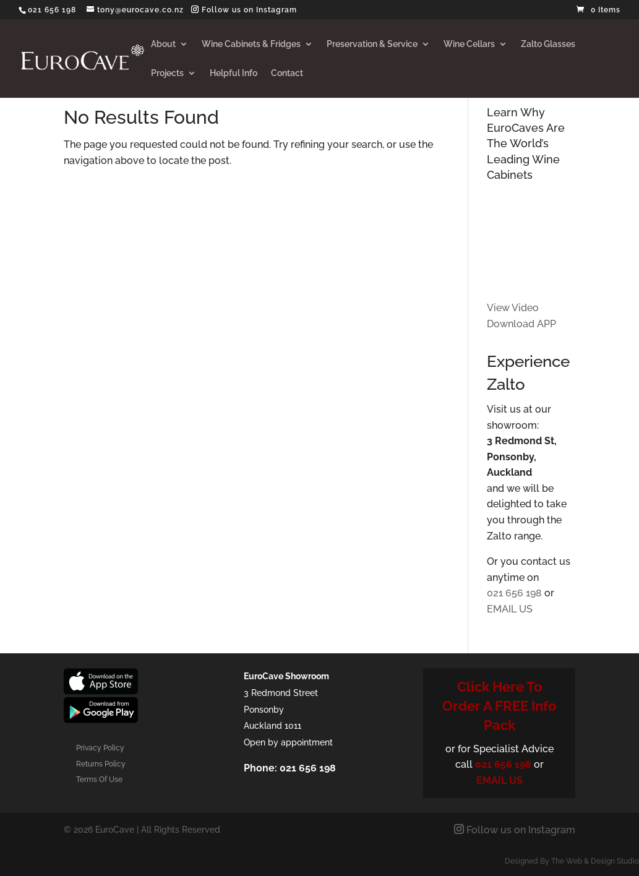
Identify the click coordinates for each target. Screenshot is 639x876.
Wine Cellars (469, 44)
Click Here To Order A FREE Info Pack (499, 706)
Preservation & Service (372, 44)
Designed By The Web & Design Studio (572, 861)
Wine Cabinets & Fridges (251, 44)
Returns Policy (101, 764)
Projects (167, 73)
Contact (287, 73)
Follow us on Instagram (248, 10)
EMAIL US (510, 609)
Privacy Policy (100, 748)
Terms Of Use (99, 779)
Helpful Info (233, 73)
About (163, 44)
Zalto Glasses (548, 44)
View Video (513, 308)
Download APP (521, 324)
